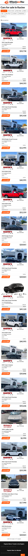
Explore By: (4, 10)
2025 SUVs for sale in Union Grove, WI (8, 546)
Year (2, 13)
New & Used (11, 10)
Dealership (22, 13)
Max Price (8, 13)
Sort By (3, 16)
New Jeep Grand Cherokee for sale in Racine (9, 552)
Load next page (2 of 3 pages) (14, 538)
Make (25, 10)
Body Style (19, 10)
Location (15, 13)
